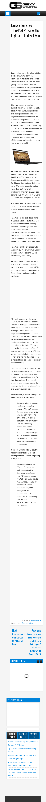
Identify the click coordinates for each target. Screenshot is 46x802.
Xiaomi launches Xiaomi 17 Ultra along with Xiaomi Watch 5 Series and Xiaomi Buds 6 (22, 772)
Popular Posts (23, 735)
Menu (8, 13)
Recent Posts (12, 735)
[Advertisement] (27, 53)
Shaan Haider (36, 620)
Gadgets (24, 623)
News (31, 623)
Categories (33, 735)
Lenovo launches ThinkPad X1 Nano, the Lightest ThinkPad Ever (25, 30)
